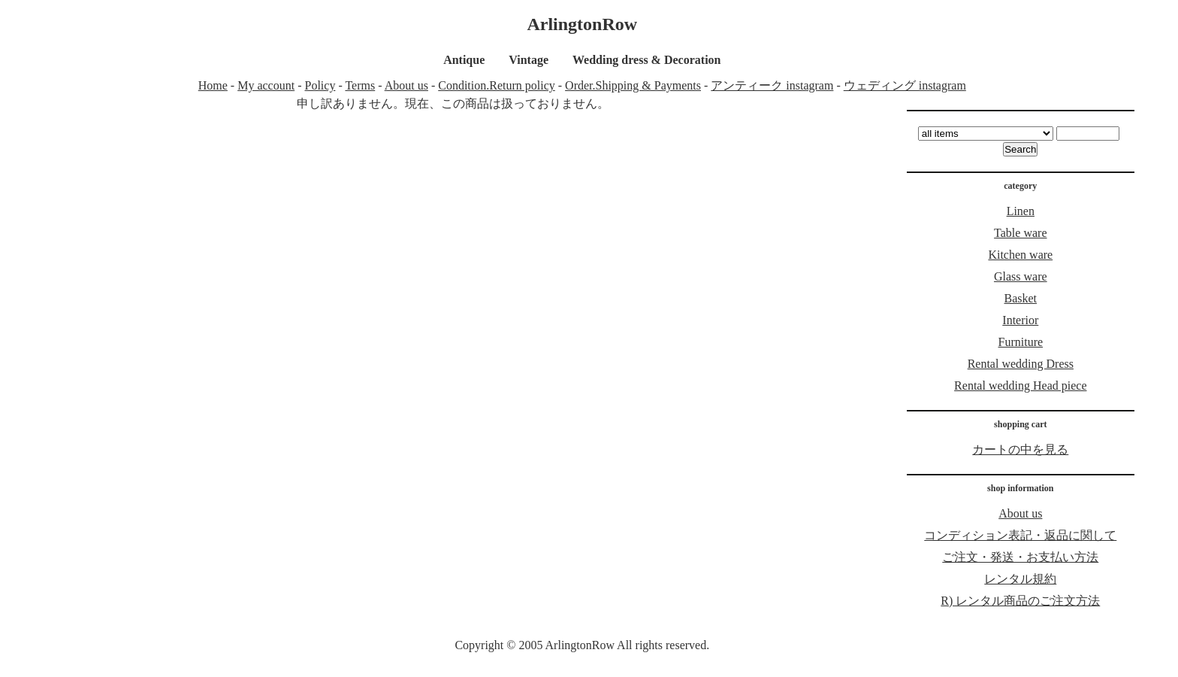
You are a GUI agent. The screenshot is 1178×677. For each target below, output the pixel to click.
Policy (320, 85)
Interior (1020, 320)
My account (265, 85)
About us (406, 85)
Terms (360, 85)
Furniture (1021, 341)
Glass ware (1020, 276)
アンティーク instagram (772, 85)
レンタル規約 (1020, 578)
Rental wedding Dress (1021, 363)
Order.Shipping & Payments (633, 85)
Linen (1021, 211)
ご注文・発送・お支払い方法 (1020, 557)
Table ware (1020, 232)
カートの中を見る (1020, 449)
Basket (1021, 298)
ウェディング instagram (905, 85)
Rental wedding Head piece (1020, 385)
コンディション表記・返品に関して (1020, 535)
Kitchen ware (1020, 254)
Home (213, 85)
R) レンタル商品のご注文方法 (1020, 600)
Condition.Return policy (496, 85)
